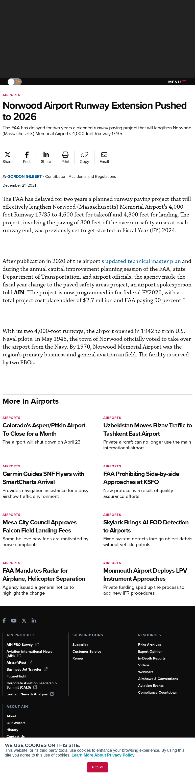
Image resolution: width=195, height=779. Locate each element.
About (11, 716)
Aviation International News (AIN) (29, 653)
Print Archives (149, 645)
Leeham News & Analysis (30, 694)
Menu (177, 82)
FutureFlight (17, 676)
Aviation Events (151, 686)
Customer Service (86, 651)
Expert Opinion (150, 651)
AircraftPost (19, 663)
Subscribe (80, 645)
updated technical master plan (143, 261)
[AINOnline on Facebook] (4, 621)
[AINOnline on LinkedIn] (34, 621)
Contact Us (16, 737)
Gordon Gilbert (24, 176)
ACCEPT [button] (97, 767)
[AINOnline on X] (24, 621)
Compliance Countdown (157, 692)
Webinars (145, 672)
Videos (144, 665)
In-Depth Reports (152, 658)
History (12, 730)
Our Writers (16, 723)
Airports (11, 94)
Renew (78, 658)
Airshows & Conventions (158, 679)
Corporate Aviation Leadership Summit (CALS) (32, 685)
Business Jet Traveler (27, 669)
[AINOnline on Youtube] (14, 621)
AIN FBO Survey (23, 645)
